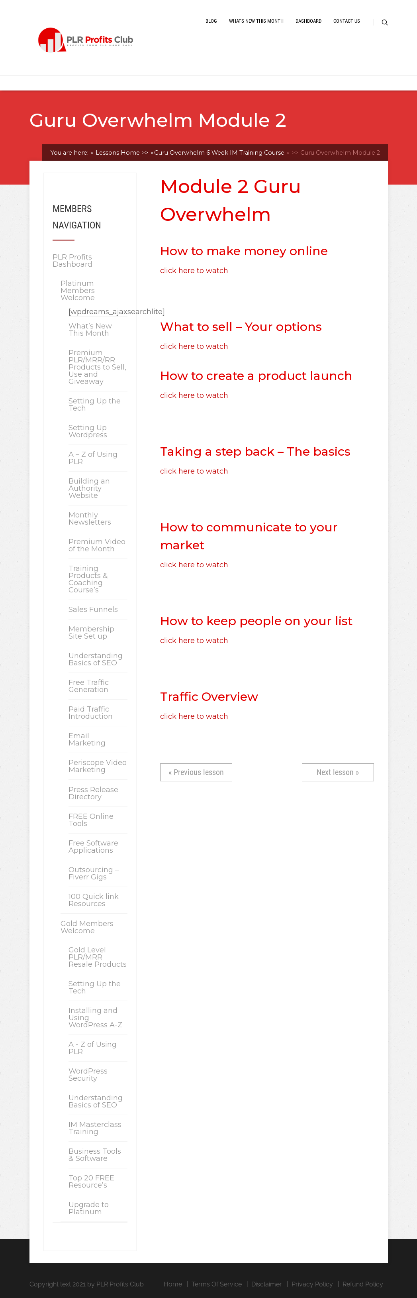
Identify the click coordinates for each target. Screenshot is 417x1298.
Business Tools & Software (95, 1155)
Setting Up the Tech (95, 405)
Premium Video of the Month (97, 545)
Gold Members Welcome (87, 927)
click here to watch (194, 270)
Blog (211, 21)
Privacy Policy (312, 1284)
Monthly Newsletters (90, 519)
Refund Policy (363, 1284)
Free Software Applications (93, 847)
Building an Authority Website (89, 488)
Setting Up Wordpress (88, 431)
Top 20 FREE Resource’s (91, 1182)
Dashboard (308, 21)
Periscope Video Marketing (98, 766)
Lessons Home (121, 152)
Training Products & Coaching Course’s (88, 579)
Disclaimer (266, 1284)
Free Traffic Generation (89, 686)
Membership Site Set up (91, 633)
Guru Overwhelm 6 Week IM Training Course (219, 152)
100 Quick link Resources (94, 900)
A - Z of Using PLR (93, 1048)
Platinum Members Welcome (78, 290)
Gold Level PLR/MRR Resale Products (98, 957)
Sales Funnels (93, 609)
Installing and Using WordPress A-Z (95, 1017)
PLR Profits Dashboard (72, 261)
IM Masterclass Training (95, 1128)
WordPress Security (88, 1075)
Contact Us (346, 21)
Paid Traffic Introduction (91, 713)
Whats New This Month (256, 21)
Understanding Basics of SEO (96, 659)
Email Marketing (87, 739)
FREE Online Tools (91, 820)
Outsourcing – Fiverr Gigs (94, 873)
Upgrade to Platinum (89, 1208)
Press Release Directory (93, 793)
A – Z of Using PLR (93, 458)
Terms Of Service (217, 1284)
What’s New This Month (90, 330)
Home (173, 1284)
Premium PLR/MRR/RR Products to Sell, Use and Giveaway (97, 367)
